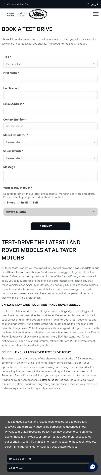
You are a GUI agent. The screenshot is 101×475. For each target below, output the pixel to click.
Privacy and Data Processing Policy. (27, 431)
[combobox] (50, 64)
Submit (46, 226)
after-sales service (52, 379)
